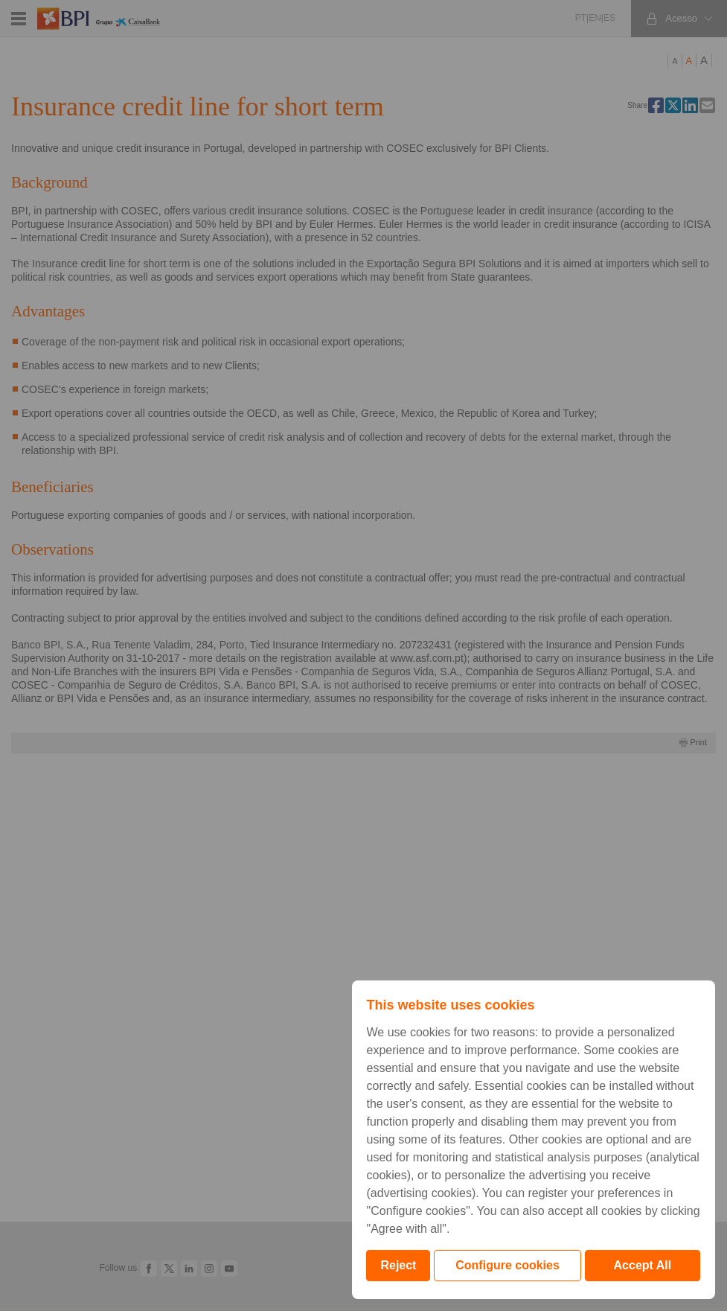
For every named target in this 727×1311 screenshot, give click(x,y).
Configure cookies (507, 1265)
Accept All (643, 1265)
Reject (398, 1265)
